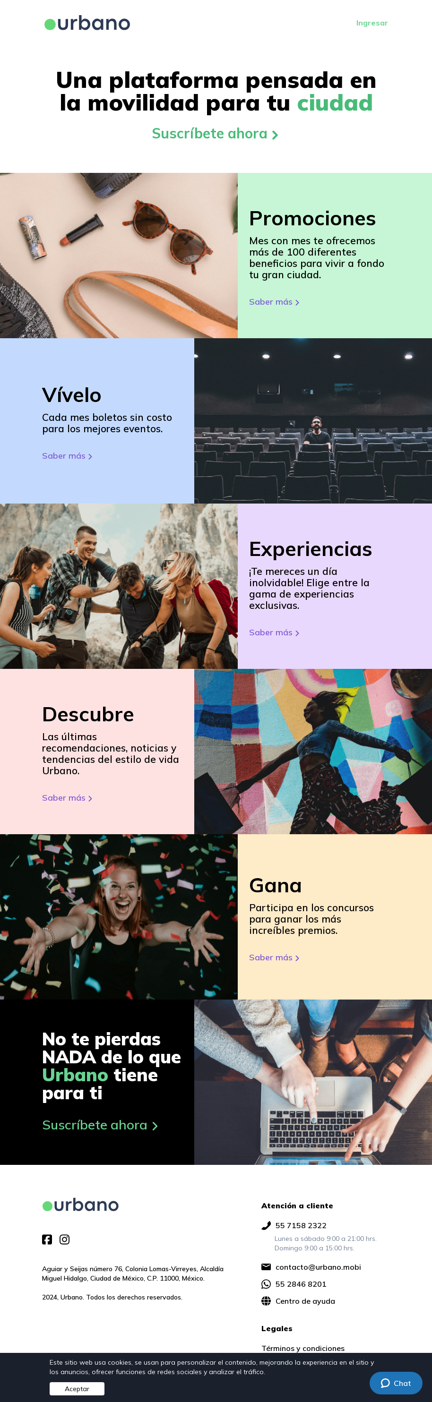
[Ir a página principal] (87, 23)
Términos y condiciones (303, 1348)
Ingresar (372, 22)
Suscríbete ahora (216, 133)
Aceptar (77, 1389)
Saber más (275, 301)
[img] (80, 1204)
